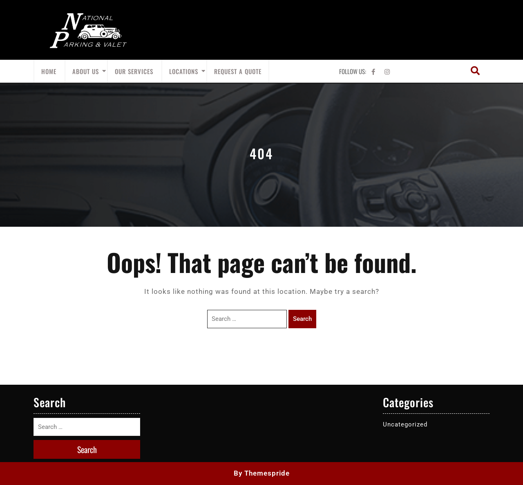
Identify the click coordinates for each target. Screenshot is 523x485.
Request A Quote (238, 71)
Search (302, 319)
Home (48, 71)
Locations (183, 71)
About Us (85, 71)
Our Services (134, 71)
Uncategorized (405, 424)
